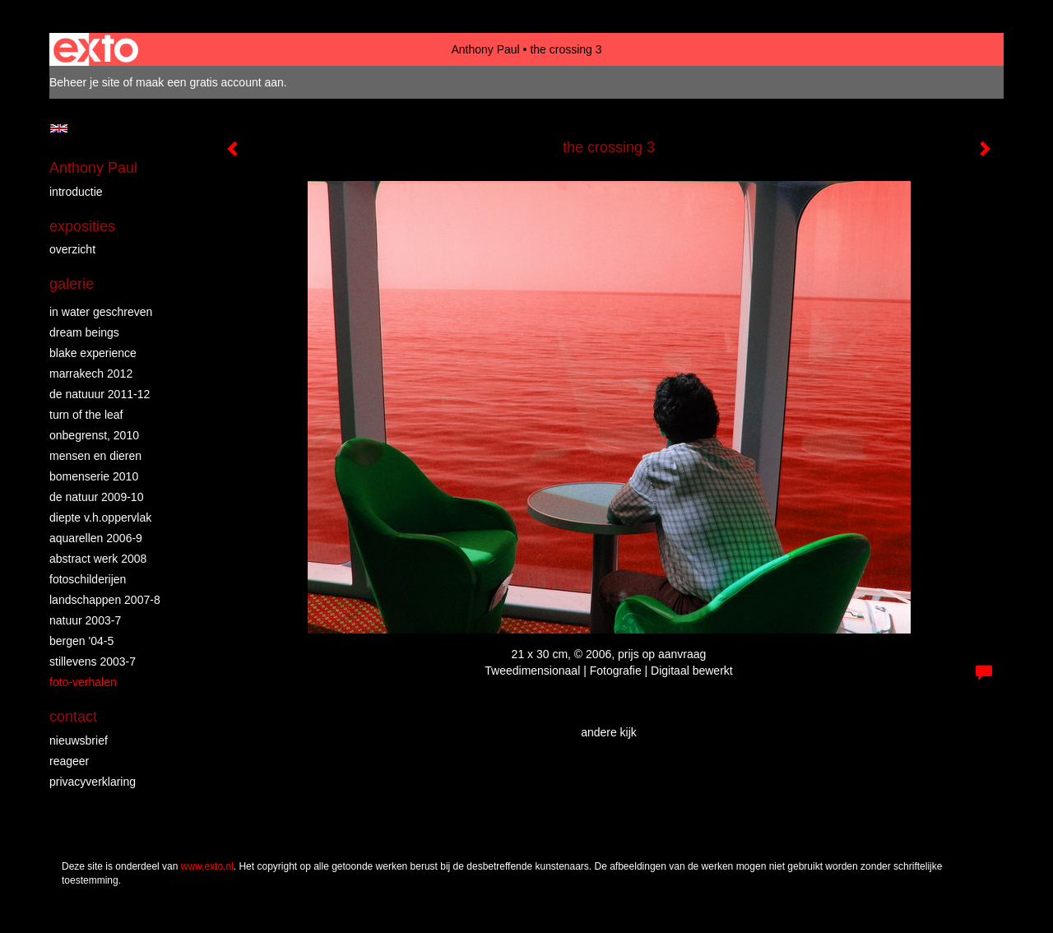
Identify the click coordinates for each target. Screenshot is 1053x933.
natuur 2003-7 (85, 620)
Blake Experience (93, 353)
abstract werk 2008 (97, 558)
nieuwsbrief (78, 740)
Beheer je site (84, 82)
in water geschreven (100, 311)
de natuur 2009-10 (96, 497)
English (58, 128)
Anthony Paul (485, 49)
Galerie (71, 284)
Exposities (82, 226)
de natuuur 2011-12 (99, 394)
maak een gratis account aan (210, 82)
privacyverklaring (92, 781)
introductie (76, 191)
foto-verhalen (83, 682)
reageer (69, 761)
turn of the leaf (86, 414)
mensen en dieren (95, 455)
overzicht (72, 249)
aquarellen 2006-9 (95, 538)
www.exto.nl (207, 866)
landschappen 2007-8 (104, 599)
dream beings (84, 332)
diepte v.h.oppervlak (100, 517)
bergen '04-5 (81, 641)
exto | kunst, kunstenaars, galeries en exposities (95, 49)
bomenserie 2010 (93, 476)
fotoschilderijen (87, 579)
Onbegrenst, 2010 (94, 435)
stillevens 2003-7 (92, 661)
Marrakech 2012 (90, 373)
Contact (73, 716)
